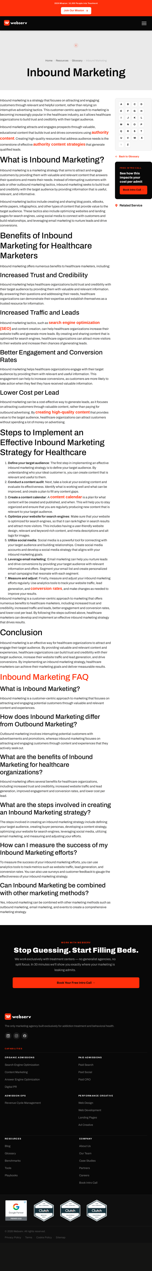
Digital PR (11, 1086)
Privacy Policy (13, 1237)
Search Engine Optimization (22, 1064)
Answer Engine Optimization (22, 1079)
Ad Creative (85, 1124)
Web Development (89, 1110)
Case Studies (87, 1160)
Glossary (77, 60)
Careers (84, 1175)
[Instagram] (16, 1035)
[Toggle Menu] (144, 23)
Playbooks (11, 1175)
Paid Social (85, 1072)
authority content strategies (59, 144)
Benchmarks (13, 1160)
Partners (84, 1168)
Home (48, 60)
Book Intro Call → (133, 189)
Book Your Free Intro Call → (76, 982)
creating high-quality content (62, 412)
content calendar (66, 497)
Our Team (85, 1153)
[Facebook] (24, 1035)
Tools (8, 1168)
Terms (28, 1237)
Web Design (85, 1102)
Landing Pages (87, 1117)
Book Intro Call (88, 1182)
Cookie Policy (44, 1237)
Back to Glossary (127, 156)
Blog (7, 1146)
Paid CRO (84, 1079)
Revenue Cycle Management (23, 1102)
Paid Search (85, 1064)
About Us (85, 1146)
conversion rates (46, 588)
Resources (62, 60)
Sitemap (60, 1237)
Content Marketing (16, 1072)
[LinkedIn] (8, 1035)
